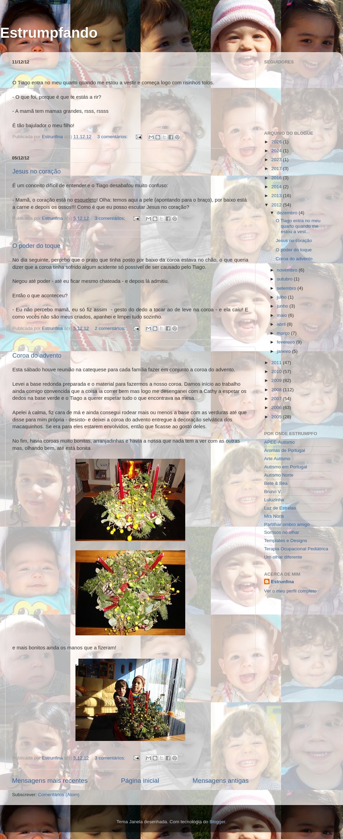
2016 (277, 177)
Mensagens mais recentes (50, 780)
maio (282, 315)
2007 (277, 398)
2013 (277, 195)
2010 (277, 371)
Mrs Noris (274, 516)
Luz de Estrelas (280, 508)
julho (282, 297)
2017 (277, 168)
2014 (277, 186)
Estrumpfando (49, 33)
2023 (277, 159)
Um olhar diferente (283, 557)
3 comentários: (113, 136)
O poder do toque (36, 245)
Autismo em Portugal (285, 466)
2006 (277, 407)
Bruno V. (273, 491)
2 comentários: (110, 328)
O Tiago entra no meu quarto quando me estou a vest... (298, 226)
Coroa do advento (36, 355)
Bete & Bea (275, 483)
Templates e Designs (285, 540)
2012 (277, 204)
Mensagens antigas (220, 780)
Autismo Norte (279, 475)
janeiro (284, 351)
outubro (285, 278)
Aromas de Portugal (284, 450)
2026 (277, 141)
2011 (277, 362)
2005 (277, 416)
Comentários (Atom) (59, 794)
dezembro (288, 212)
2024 (277, 150)
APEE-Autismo (279, 442)
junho (283, 306)
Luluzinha (274, 499)
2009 (277, 380)
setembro (287, 288)
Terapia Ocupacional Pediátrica (296, 548)
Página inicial (140, 780)
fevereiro (286, 342)
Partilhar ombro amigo (287, 524)
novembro (288, 270)
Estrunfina (282, 581)
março (284, 333)
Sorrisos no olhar (281, 532)
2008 (277, 389)
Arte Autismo (277, 458)
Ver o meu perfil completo (290, 591)
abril (282, 324)
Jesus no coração (36, 171)
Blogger (217, 821)
